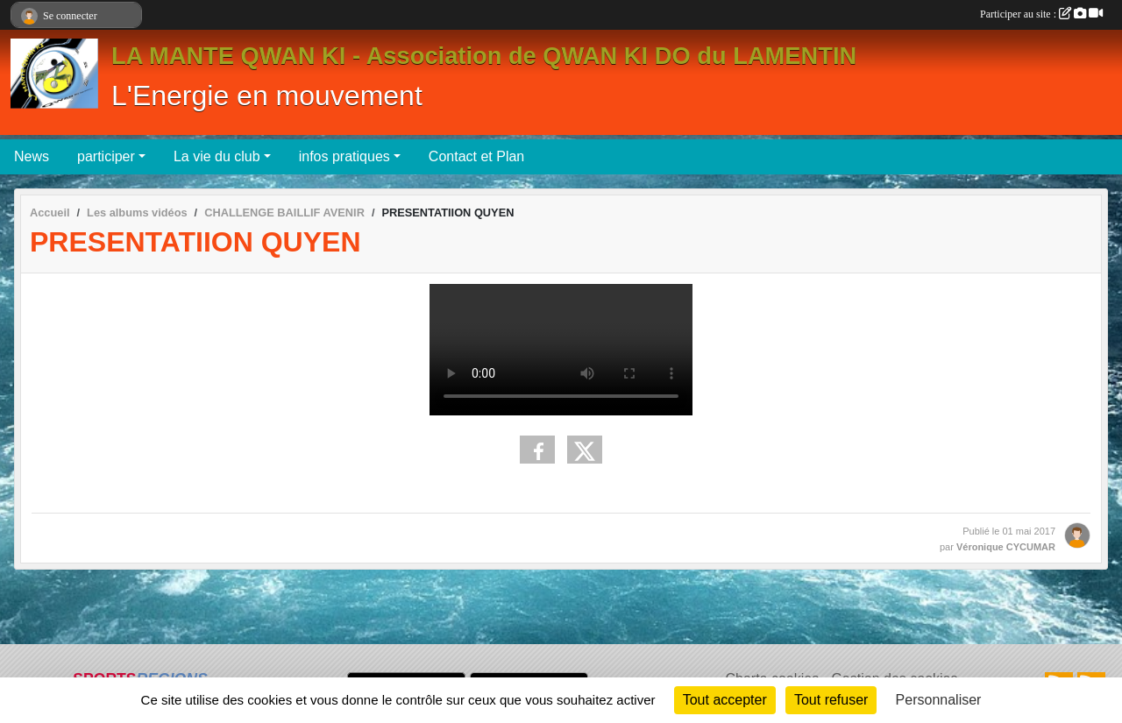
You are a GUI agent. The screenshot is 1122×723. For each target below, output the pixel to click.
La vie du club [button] (217, 156)
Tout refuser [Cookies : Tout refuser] (831, 699)
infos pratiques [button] (344, 156)
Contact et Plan (476, 156)
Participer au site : (1041, 14)
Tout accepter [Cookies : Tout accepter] (725, 699)
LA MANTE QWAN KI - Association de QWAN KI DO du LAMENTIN (483, 55)
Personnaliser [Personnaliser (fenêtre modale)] (939, 699)
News (31, 156)
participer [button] (106, 156)
